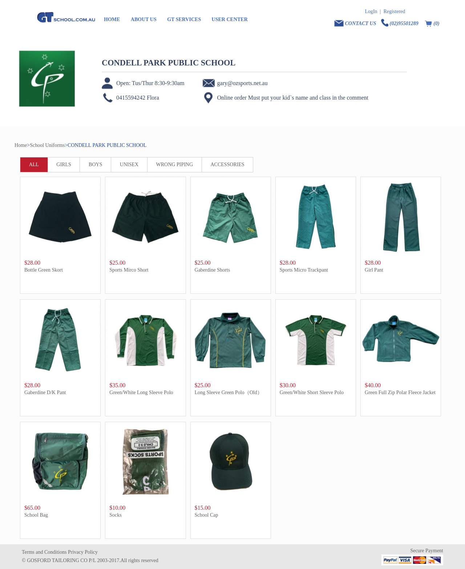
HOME (112, 19)
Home (21, 145)
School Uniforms (47, 145)
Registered (394, 11)
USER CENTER (230, 19)
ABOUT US (144, 19)
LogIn (371, 11)
